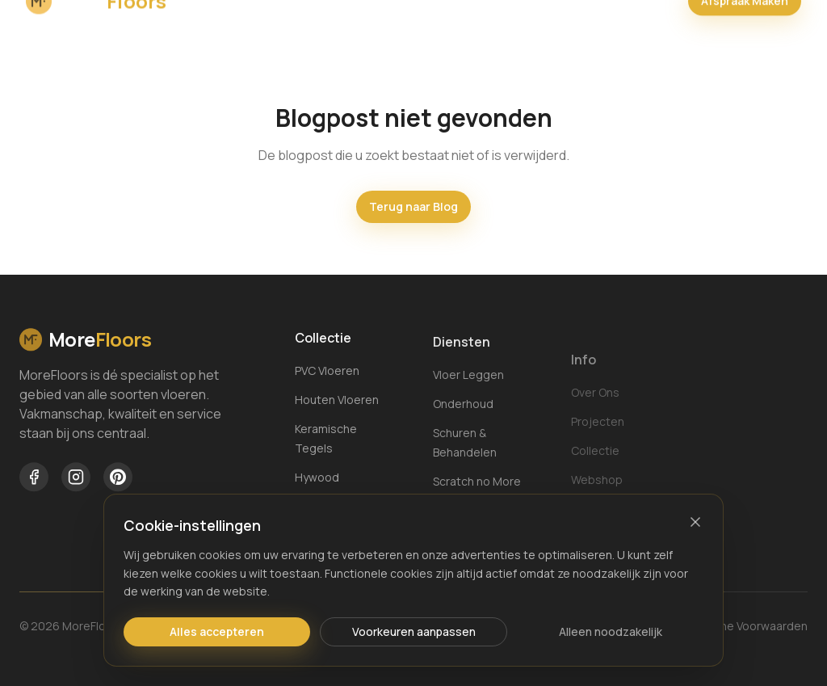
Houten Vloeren (337, 402)
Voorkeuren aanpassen (414, 631)
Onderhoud (463, 418)
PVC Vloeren (327, 373)
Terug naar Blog (413, 206)
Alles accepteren (217, 631)
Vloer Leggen (468, 389)
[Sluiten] (695, 522)
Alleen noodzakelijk (610, 631)
